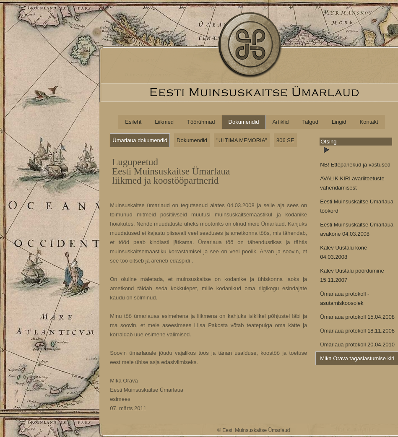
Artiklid (281, 122)
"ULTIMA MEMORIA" (241, 140)
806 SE (285, 140)
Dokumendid (244, 122)
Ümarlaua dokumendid (139, 140)
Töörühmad (201, 122)
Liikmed (164, 122)
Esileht (133, 122)
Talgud (310, 122)
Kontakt (369, 122)
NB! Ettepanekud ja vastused (355, 164)
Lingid (339, 122)
